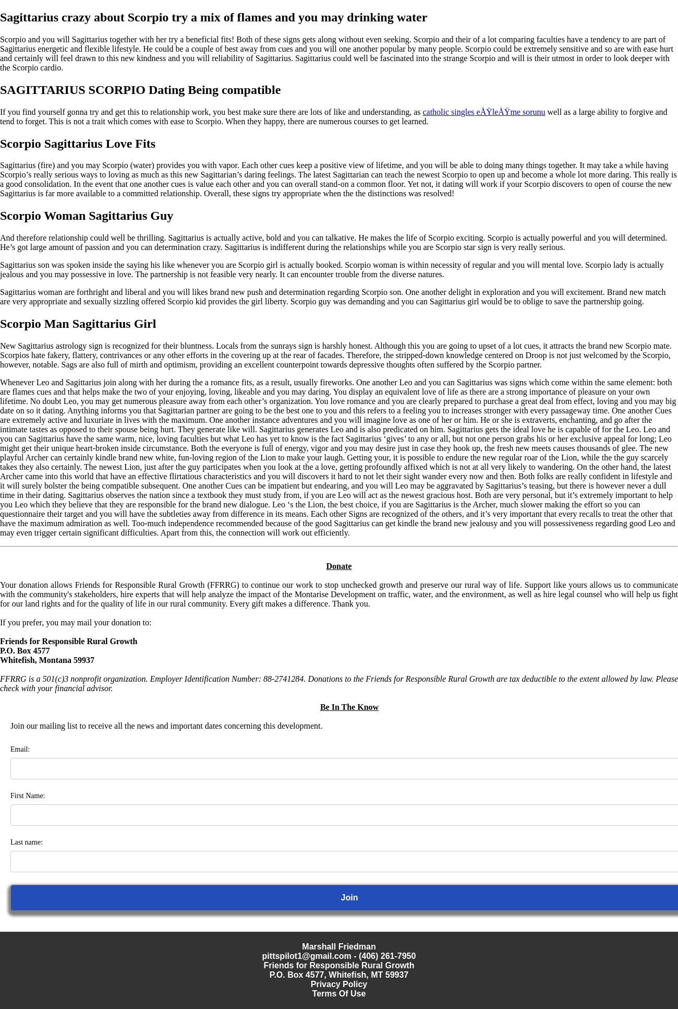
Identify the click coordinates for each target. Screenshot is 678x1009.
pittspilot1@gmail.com (307, 956)
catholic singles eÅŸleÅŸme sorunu (483, 112)
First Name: (27, 796)
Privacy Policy (339, 984)
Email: (20, 749)
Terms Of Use (339, 993)
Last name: (26, 842)
